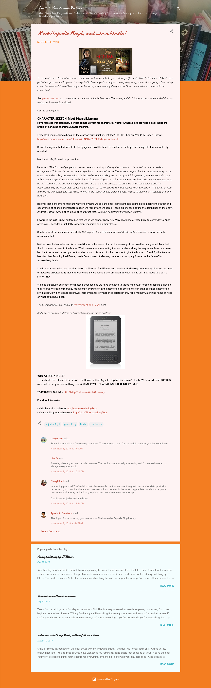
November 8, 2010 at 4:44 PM (67, 523)
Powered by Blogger (105, 679)
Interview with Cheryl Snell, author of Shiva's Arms (68, 635)
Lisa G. (54, 458)
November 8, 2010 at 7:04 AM (67, 448)
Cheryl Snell (57, 481)
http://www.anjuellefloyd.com (82, 408)
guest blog (70, 424)
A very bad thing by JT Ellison (55, 557)
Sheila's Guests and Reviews (60, 8)
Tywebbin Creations (62, 513)
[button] (172, 31)
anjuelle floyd (53, 424)
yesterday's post (51, 98)
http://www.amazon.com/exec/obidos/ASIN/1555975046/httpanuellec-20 (77, 139)
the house (96, 424)
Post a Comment (50, 531)
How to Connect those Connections (56, 596)
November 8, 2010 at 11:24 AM (67, 503)
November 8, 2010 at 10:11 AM (67, 471)
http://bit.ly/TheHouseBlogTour (90, 412)
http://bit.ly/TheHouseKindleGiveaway (84, 392)
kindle (83, 424)
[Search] (178, 9)
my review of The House (87, 304)
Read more (167, 585)
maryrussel (57, 438)
